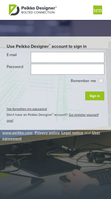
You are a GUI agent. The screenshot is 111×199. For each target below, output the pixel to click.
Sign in (95, 95)
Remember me (87, 81)
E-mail (12, 55)
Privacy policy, (47, 133)
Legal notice (72, 133)
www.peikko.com (17, 133)
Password (15, 67)
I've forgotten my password (27, 108)
